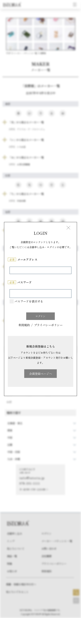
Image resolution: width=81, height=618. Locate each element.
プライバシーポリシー (48, 325)
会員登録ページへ (40, 373)
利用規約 (24, 325)
